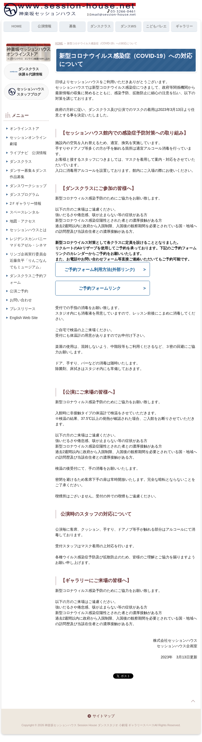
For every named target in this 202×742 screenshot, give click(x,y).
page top (193, 701)
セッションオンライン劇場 (28, 140)
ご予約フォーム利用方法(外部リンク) (99, 269)
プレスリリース (23, 309)
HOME (17, 26)
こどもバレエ (156, 26)
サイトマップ (104, 716)
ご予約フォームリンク (100, 288)
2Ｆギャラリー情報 (25, 203)
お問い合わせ (21, 300)
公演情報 (44, 26)
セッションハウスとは (28, 230)
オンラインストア (24, 128)
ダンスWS (128, 26)
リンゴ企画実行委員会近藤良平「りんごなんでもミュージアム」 (28, 260)
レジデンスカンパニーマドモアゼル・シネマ (28, 242)
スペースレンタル (24, 212)
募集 (72, 26)
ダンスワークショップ (28, 186)
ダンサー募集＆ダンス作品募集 (28, 173)
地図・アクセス (23, 221)
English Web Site (24, 318)
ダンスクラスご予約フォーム (28, 279)
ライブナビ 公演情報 (28, 153)
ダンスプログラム (24, 194)
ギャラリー (184, 26)
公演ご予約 (19, 291)
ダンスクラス (100, 26)
